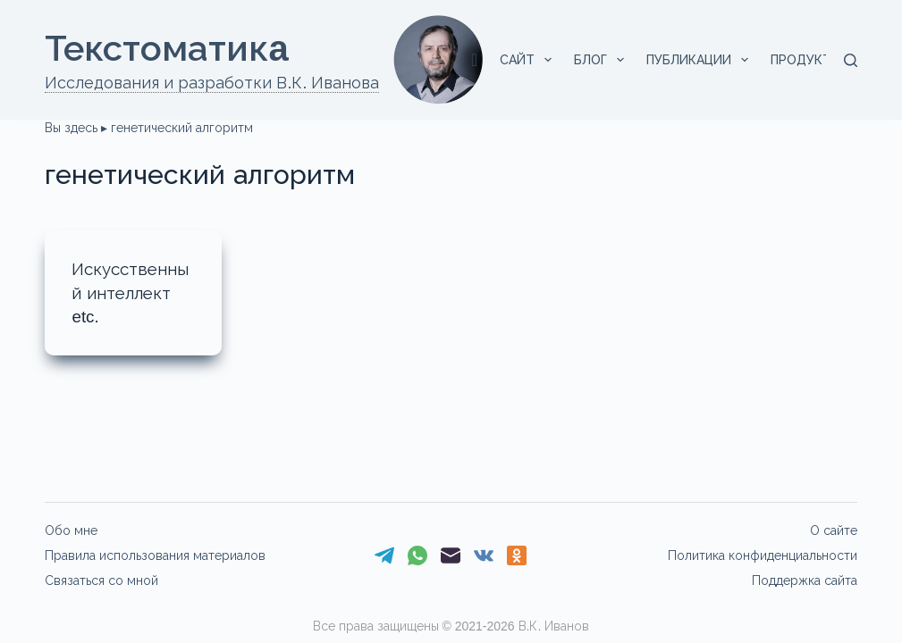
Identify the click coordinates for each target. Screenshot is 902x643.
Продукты (818, 60)
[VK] (483, 555)
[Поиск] (850, 60)
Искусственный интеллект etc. (133, 292)
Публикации (700, 60)
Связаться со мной (101, 580)
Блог (602, 60)
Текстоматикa (166, 48)
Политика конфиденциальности (762, 555)
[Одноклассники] (517, 555)
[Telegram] (384, 555)
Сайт (529, 60)
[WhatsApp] (417, 555)
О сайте (833, 530)
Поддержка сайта (804, 580)
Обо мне (71, 530)
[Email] (450, 555)
